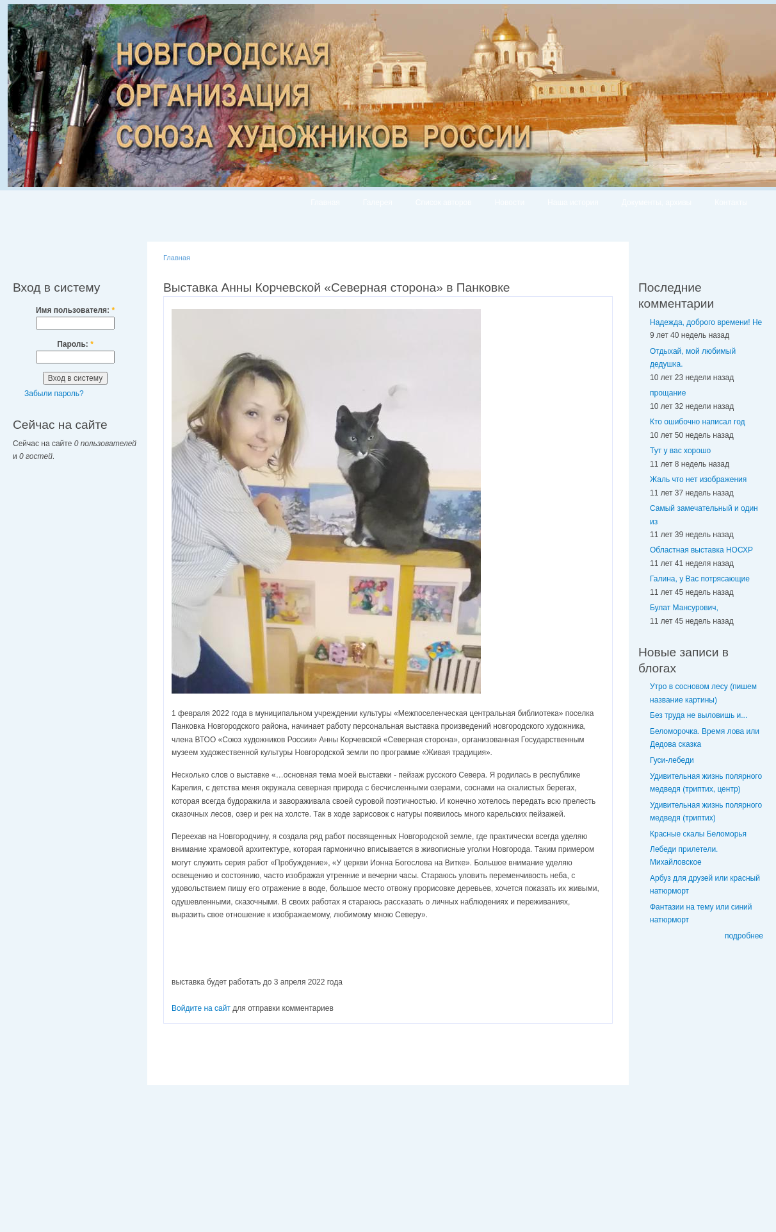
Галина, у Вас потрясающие (700, 578)
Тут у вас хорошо (680, 450)
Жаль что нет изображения (698, 479)
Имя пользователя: (75, 310)
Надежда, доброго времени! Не (706, 322)
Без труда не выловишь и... (698, 715)
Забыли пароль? (54, 393)
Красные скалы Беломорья (698, 833)
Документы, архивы (656, 202)
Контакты (731, 202)
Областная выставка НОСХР (701, 549)
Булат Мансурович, (684, 607)
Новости (509, 202)
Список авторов (444, 202)
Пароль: (75, 344)
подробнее (744, 935)
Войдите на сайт (201, 1008)
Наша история (573, 202)
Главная (325, 202)
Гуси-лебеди (672, 760)
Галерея (377, 202)
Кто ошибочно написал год (697, 421)
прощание (668, 392)
